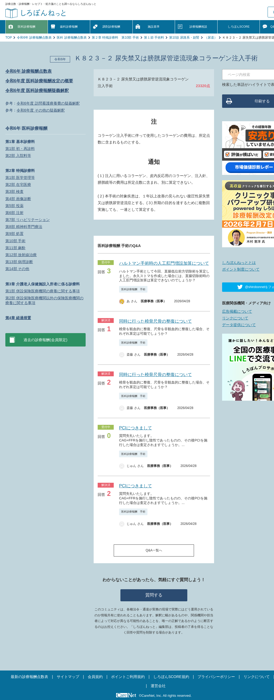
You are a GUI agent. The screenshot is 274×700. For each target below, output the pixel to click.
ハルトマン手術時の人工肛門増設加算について (164, 263)
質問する (153, 595)
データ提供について (239, 325)
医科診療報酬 (26, 26)
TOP (8, 37)
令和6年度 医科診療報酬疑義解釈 (37, 90)
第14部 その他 (17, 269)
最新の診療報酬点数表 (29, 677)
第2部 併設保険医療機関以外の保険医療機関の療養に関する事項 (44, 300)
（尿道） (210, 37)
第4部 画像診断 (18, 199)
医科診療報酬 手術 (133, 289)
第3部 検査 (14, 191)
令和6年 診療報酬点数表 (34, 37)
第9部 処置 (14, 233)
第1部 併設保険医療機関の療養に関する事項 (42, 291)
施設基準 (153, 26)
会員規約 (95, 677)
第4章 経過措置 (18, 318)
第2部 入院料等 (18, 155)
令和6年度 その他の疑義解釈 (41, 110)
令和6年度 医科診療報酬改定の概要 (39, 81)
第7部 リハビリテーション (27, 220)
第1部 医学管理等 (20, 177)
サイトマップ (68, 677)
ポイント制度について (241, 269)
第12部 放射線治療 (21, 255)
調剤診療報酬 (111, 26)
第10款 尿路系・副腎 (184, 37)
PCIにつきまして (135, 428)
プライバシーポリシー (216, 677)
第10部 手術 (15, 241)
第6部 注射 (14, 213)
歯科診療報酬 (69, 26)
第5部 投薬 (14, 206)
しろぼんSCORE (239, 26)
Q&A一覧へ (154, 550)
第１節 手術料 (154, 37)
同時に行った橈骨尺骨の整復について (155, 321)
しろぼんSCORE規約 (171, 677)
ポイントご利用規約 (128, 677)
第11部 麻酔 (15, 248)
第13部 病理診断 (19, 262)
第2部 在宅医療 (18, 184)
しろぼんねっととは (239, 262)
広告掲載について (237, 311)
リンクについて (235, 318)
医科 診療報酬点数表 (71, 37)
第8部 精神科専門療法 (23, 226)
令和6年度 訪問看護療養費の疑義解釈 (48, 103)
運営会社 (158, 686)
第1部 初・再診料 (20, 148)
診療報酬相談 (198, 26)
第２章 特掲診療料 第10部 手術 (115, 37)
